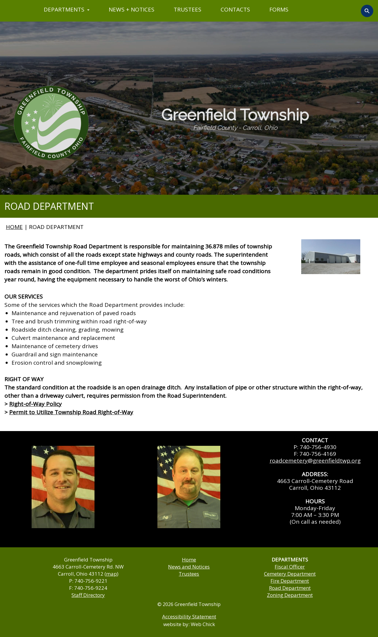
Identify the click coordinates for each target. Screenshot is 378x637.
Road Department (290, 587)
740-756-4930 (318, 447)
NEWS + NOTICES (131, 9)
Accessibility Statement (189, 616)
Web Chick (203, 624)
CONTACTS (235, 9)
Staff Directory (88, 595)
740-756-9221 (90, 580)
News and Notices (189, 566)
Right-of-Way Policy (35, 404)
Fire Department (290, 580)
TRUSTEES (187, 9)
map (111, 573)
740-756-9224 (90, 587)
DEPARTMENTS (66, 9)
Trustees (189, 573)
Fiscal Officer (290, 566)
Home (189, 559)
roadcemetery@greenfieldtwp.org (315, 460)
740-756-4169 (317, 454)
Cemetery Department (290, 573)
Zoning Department (290, 595)
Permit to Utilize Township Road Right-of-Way (71, 412)
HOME (14, 227)
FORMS (279, 9)
